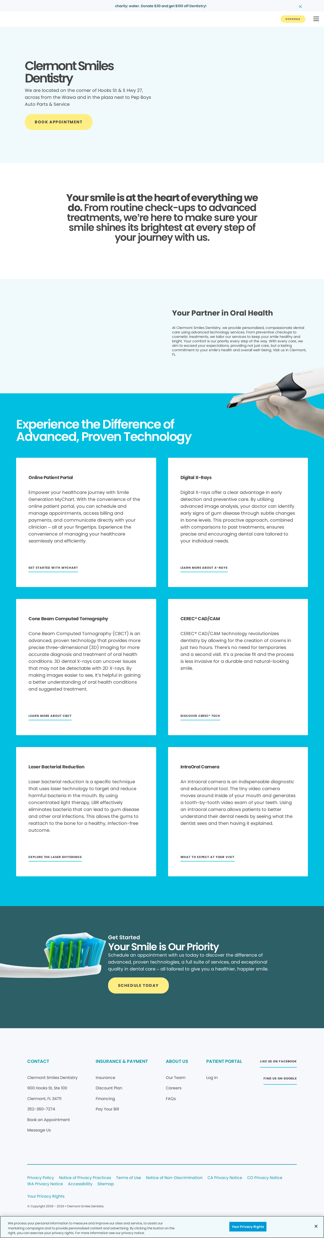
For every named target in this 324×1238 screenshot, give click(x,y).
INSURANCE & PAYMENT (122, 1061)
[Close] (316, 1226)
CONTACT (38, 1061)
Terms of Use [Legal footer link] (128, 1178)
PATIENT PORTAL (224, 1061)
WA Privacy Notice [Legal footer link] (45, 1184)
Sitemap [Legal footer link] (105, 1184)
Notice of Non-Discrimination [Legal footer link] (174, 1178)
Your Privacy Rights (45, 1196)
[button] (316, 19)
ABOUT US (177, 1061)
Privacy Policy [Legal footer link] (40, 1178)
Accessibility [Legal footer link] (80, 1184)
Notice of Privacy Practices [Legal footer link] (85, 1178)
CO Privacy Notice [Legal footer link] (264, 1178)
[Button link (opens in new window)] (278, 1063)
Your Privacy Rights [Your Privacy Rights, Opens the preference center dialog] (248, 1226)
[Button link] (293, 19)
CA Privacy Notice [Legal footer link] (224, 1178)
